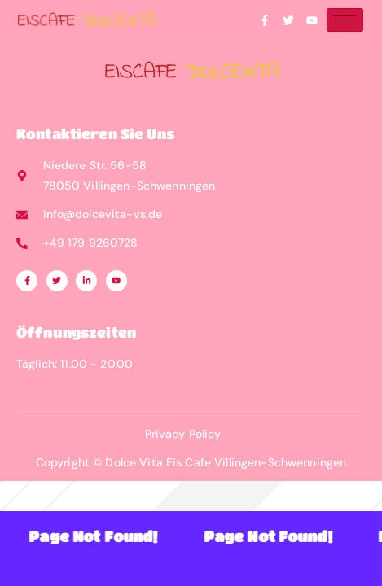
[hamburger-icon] (345, 20)
